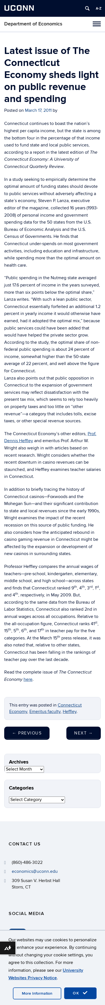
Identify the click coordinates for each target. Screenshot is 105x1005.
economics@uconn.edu (35, 871)
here (28, 679)
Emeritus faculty (44, 711)
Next (83, 733)
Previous (27, 733)
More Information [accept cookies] (37, 993)
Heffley (69, 711)
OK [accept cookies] (80, 992)
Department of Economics (33, 24)
